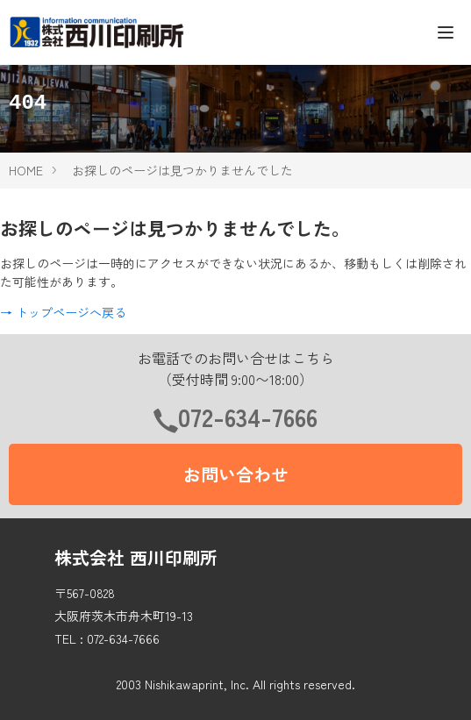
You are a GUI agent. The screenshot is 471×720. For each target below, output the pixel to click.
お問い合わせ (236, 474)
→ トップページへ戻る (63, 312)
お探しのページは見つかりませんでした (182, 170)
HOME (26, 170)
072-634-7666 (248, 416)
